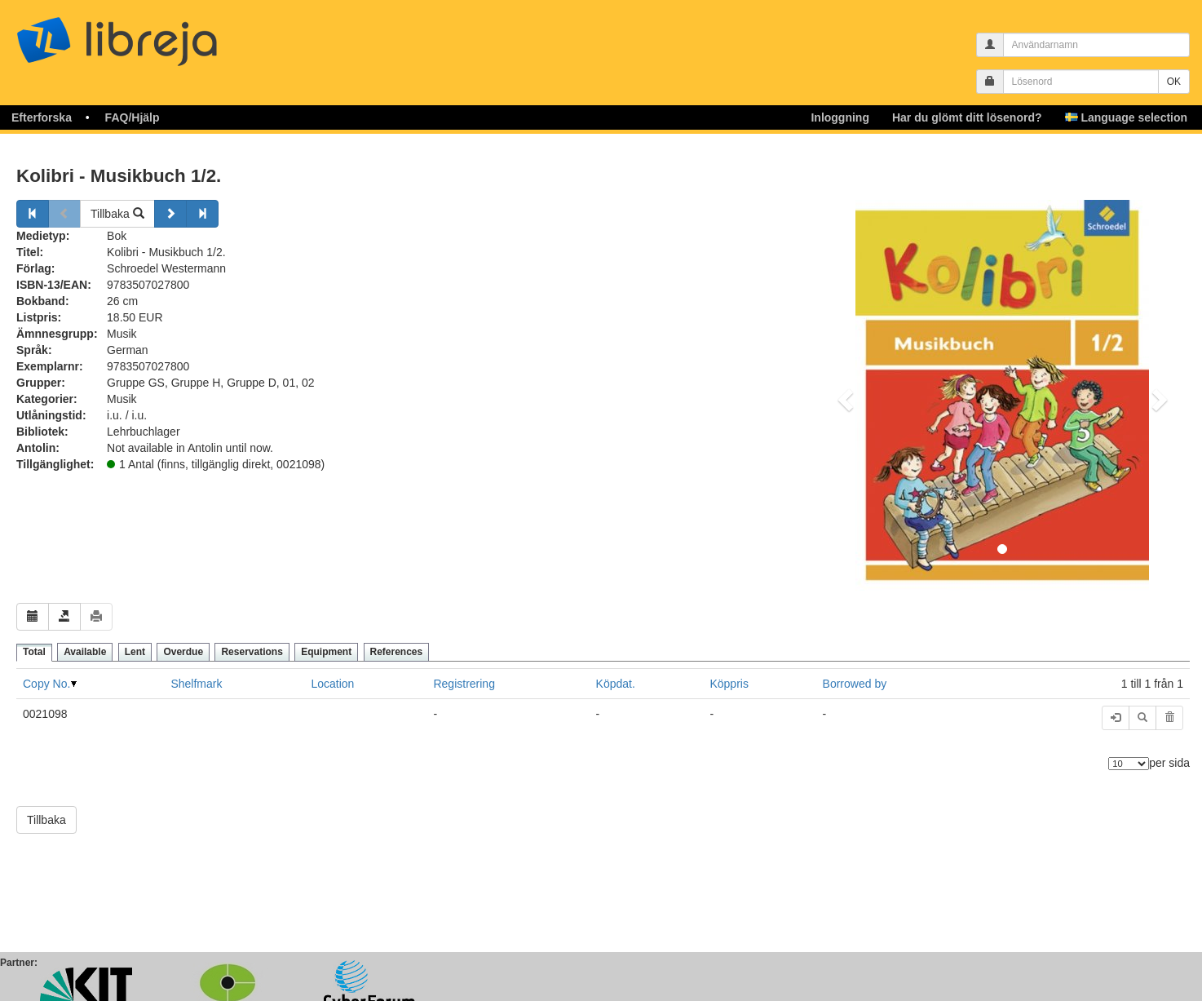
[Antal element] (1128, 763)
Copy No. (46, 683)
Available (85, 652)
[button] (843, 395)
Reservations (251, 652)
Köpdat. (615, 683)
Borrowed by (855, 683)
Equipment (326, 652)
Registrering (463, 683)
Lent (135, 652)
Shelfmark (196, 683)
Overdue (183, 652)
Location (332, 683)
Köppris (728, 683)
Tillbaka (117, 213)
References (396, 652)
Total (34, 652)
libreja (147, 34)
